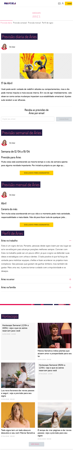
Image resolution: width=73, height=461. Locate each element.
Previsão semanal (20, 22)
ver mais (36, 444)
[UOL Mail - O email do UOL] (59, 3)
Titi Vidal (12, 47)
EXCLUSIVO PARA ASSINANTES (36, 172)
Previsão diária (6, 22)
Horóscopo (36, 13)
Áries (36, 16)
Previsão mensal (34, 22)
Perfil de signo (47, 22)
